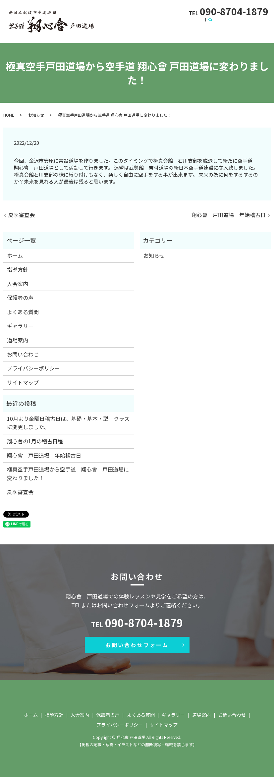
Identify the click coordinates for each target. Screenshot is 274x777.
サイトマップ (23, 381)
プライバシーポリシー (33, 367)
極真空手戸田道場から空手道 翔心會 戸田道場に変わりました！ (68, 472)
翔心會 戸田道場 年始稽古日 (229, 213)
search (160, 32)
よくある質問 (216, 22)
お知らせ (36, 113)
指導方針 (128, 22)
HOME (8, 113)
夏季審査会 (21, 213)
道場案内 (107, 31)
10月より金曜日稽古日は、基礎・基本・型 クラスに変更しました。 (68, 421)
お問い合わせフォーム (137, 643)
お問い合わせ (138, 31)
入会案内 (154, 22)
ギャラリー (248, 22)
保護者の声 (182, 22)
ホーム (105, 22)
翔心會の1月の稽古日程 (35, 440)
